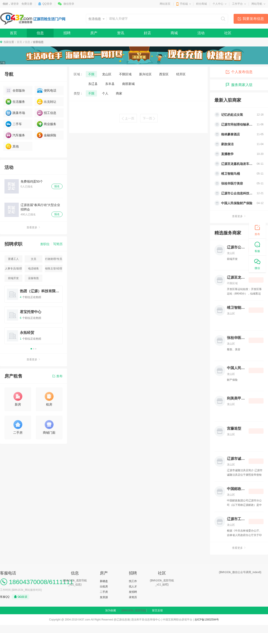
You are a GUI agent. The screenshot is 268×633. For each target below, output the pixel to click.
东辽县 (93, 84)
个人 (105, 93)
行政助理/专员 (53, 259)
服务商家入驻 (239, 85)
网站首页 (165, 3)
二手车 (14, 124)
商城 (174, 33)
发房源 (104, 597)
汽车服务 (15, 135)
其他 (12, 146)
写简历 (58, 244)
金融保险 (46, 135)
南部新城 (128, 84)
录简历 (133, 597)
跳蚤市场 (15, 113)
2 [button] (33, 348)
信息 (40, 33)
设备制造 (33, 278)
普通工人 (13, 259)
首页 (13, 33)
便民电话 (46, 90)
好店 (147, 33)
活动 (201, 33)
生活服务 (15, 102)
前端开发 (13, 278)
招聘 (67, 33)
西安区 (164, 74)
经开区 (181, 74)
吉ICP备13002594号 (207, 619)
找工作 (133, 581)
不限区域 (125, 74)
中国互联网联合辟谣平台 (177, 619)
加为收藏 (110, 610)
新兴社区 (145, 74)
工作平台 (237, 3)
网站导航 (256, 3)
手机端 (184, 3)
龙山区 (106, 74)
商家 (119, 93)
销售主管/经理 (53, 268)
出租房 (104, 586)
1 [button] (31, 348)
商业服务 (46, 124)
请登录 (15, 3)
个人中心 (218, 3)
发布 (57, 376)
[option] (33, 317)
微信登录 (68, 3)
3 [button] (35, 348)
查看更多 (33, 227)
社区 (227, 33)
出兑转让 (46, 102)
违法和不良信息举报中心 (146, 619)
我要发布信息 (253, 19)
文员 (33, 259)
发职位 (45, 244)
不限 (91, 74)
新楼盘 (104, 581)
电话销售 (33, 268)
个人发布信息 (239, 72)
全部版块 (15, 90)
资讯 (120, 33)
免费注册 (26, 3)
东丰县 (110, 84)
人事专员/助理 (13, 268)
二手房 (104, 591)
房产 (93, 33)
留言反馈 (157, 610)
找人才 (133, 586)
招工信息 (46, 113)
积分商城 (201, 3)
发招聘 (133, 591)
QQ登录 (47, 3)
